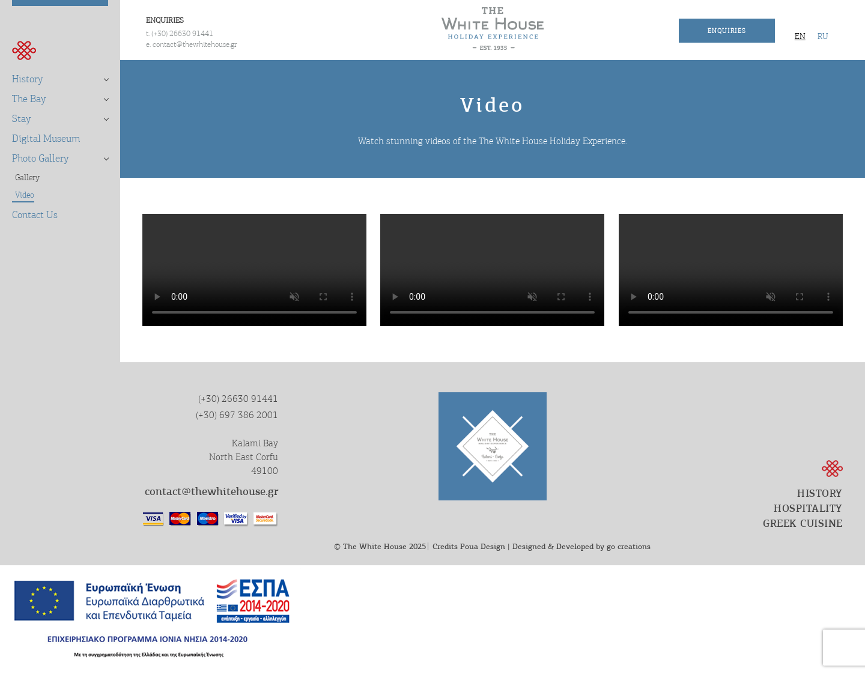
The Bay (29, 99)
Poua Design (482, 546)
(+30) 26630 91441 (238, 399)
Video (24, 195)
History (27, 79)
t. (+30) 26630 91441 (179, 33)
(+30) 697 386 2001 (237, 415)
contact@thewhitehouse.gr (211, 491)
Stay (21, 118)
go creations (629, 546)
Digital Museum (46, 138)
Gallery (27, 177)
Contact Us (35, 214)
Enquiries (727, 30)
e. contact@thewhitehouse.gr (191, 44)
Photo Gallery (40, 158)
